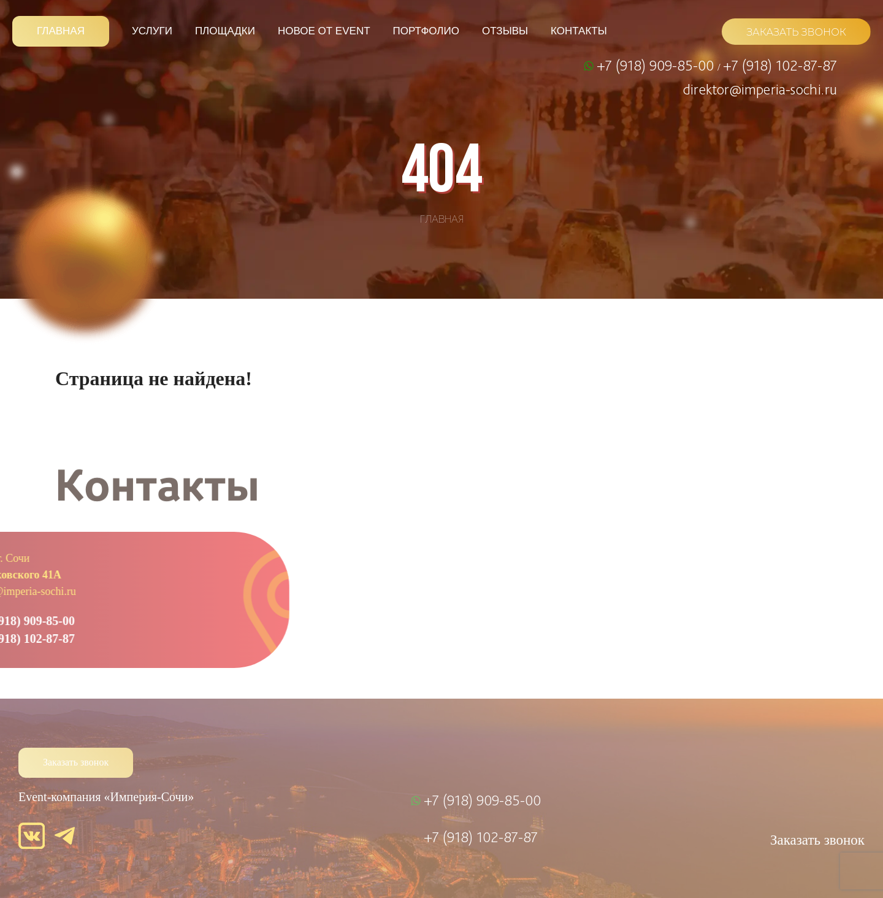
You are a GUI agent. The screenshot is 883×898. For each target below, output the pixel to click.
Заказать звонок (76, 762)
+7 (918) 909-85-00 (657, 65)
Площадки (225, 31)
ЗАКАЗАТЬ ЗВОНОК (796, 32)
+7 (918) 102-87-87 (780, 65)
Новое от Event (324, 31)
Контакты (579, 31)
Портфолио (426, 31)
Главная (61, 31)
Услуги (152, 31)
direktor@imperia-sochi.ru (760, 89)
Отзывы (505, 31)
